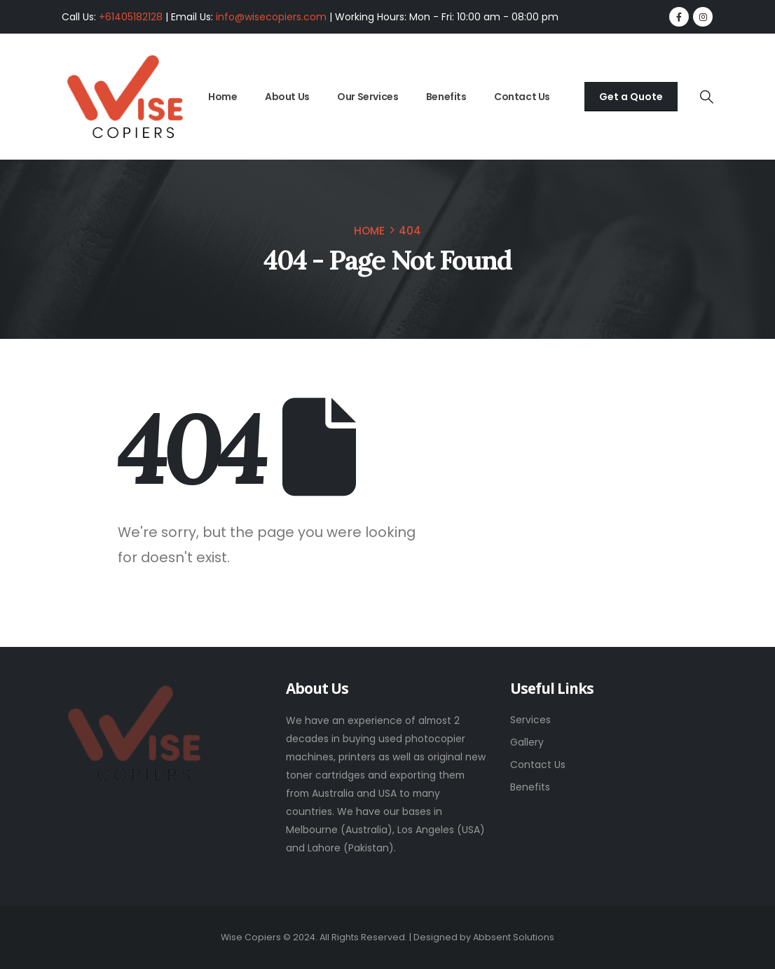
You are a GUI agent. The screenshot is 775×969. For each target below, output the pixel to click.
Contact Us (522, 97)
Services (530, 720)
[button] (706, 97)
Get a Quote (631, 97)
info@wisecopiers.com (271, 17)
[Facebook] (679, 17)
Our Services (367, 97)
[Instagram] (703, 17)
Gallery (527, 742)
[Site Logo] (125, 97)
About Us (287, 97)
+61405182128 (131, 17)
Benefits (446, 97)
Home (222, 97)
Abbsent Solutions (513, 937)
